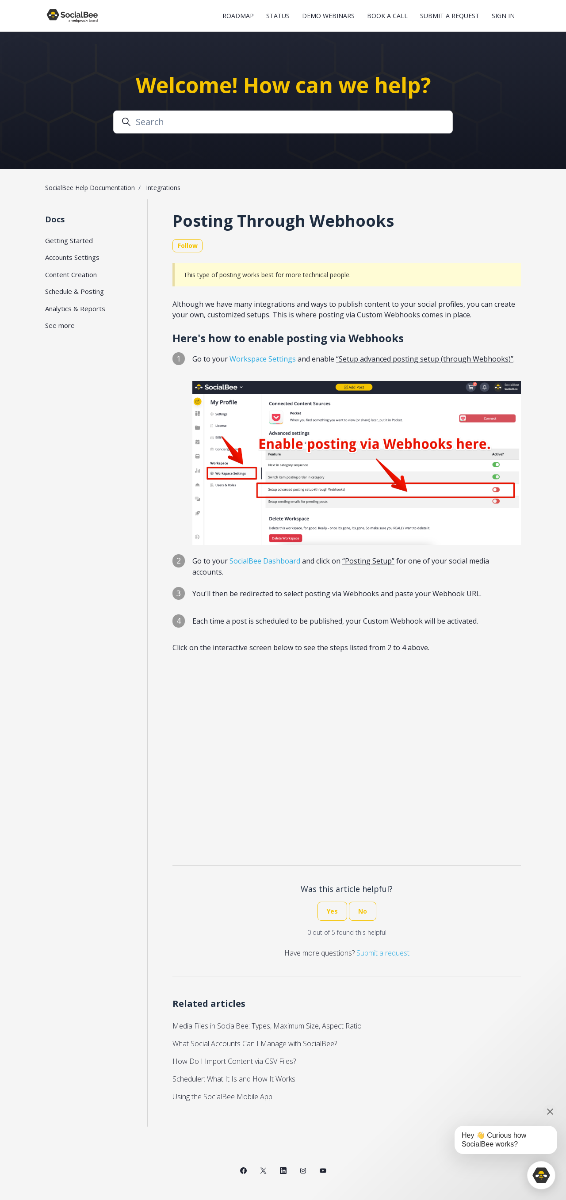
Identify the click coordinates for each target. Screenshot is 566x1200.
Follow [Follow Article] (188, 245)
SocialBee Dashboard (264, 561)
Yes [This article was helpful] (332, 911)
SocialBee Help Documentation (90, 187)
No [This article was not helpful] (362, 911)
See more (60, 325)
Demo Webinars (328, 15)
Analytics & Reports (75, 308)
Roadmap (238, 15)
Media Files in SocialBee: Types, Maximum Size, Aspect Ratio (267, 1026)
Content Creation (71, 274)
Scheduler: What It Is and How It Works (233, 1079)
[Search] (283, 121)
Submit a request (449, 15)
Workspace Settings (262, 359)
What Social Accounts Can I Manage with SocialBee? (254, 1043)
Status (278, 15)
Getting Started (69, 240)
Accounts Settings (72, 257)
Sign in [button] (503, 15)
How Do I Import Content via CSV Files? (234, 1061)
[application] (541, 1175)
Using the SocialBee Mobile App (222, 1096)
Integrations (163, 187)
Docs (55, 219)
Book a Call (387, 15)
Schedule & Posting (74, 291)
